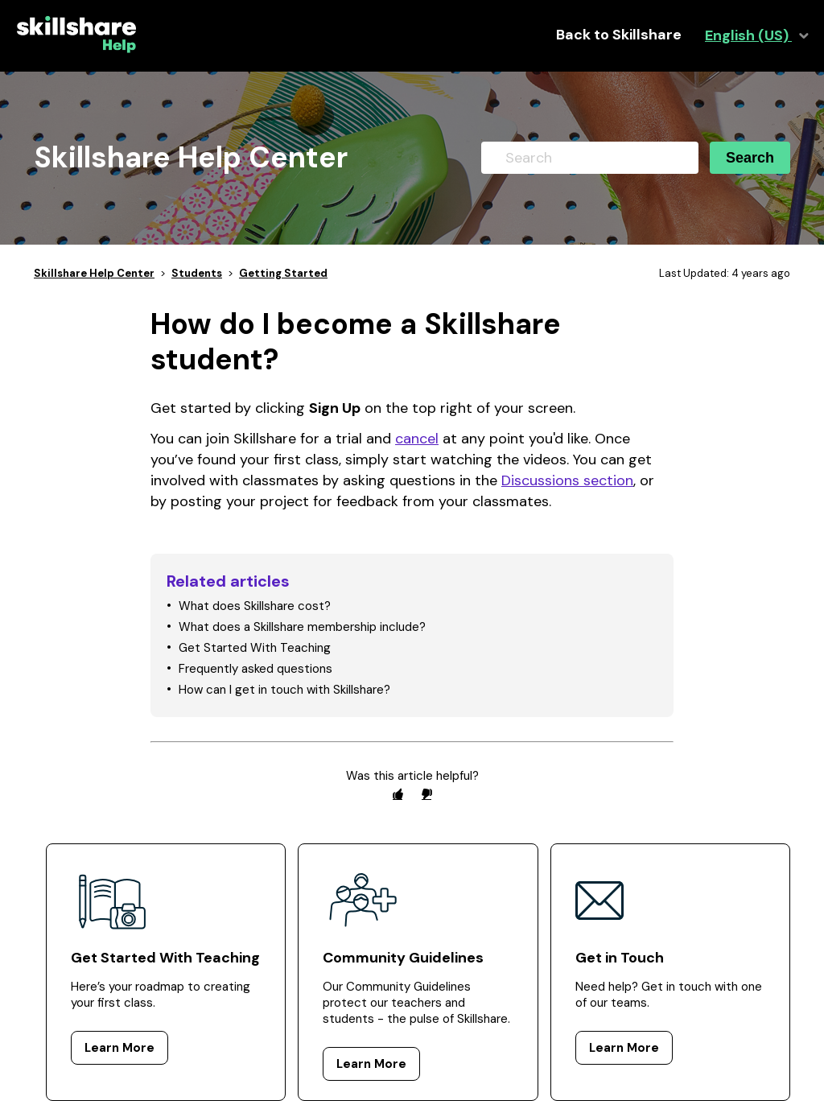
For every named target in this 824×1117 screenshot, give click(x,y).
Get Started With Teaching (255, 648)
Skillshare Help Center (94, 273)
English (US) (748, 36)
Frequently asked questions (255, 669)
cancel (417, 438)
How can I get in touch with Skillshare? (284, 690)
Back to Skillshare (619, 35)
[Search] (589, 158)
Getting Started (283, 273)
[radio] (397, 794)
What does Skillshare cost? (255, 606)
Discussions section (567, 480)
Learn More (119, 1048)
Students (196, 273)
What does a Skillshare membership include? (302, 627)
